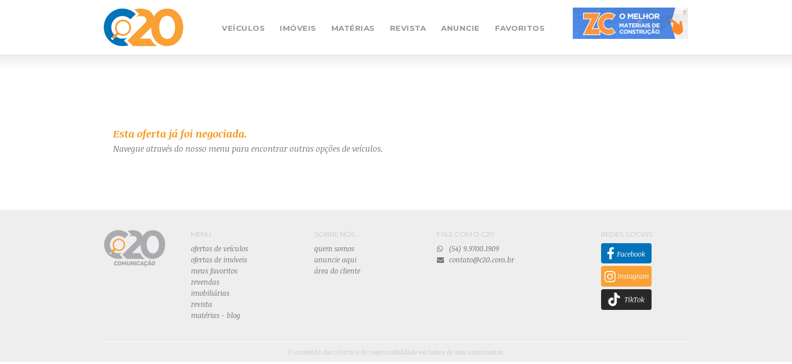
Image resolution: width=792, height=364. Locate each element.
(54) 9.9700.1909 (468, 248)
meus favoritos (214, 271)
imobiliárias (210, 293)
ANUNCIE (460, 28)
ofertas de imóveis (219, 259)
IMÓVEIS (298, 28)
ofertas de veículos (219, 248)
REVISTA (408, 28)
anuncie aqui (335, 259)
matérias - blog (215, 315)
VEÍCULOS (243, 28)
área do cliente (337, 271)
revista (201, 304)
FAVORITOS (520, 28)
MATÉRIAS (353, 28)
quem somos (334, 248)
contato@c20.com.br (475, 259)
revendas (205, 282)
